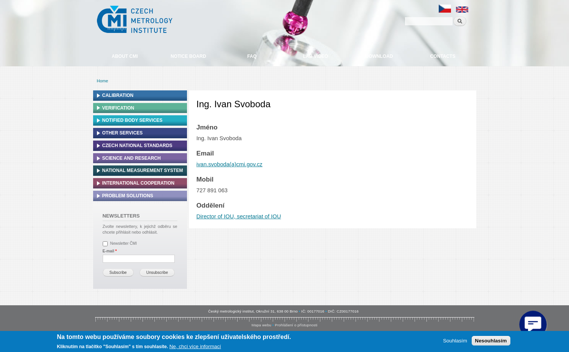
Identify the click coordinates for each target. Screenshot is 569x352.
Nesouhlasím (491, 341)
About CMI (125, 56)
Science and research (131, 158)
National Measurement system (142, 170)
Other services (122, 133)
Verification (118, 108)
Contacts (443, 56)
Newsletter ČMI (123, 243)
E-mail (110, 251)
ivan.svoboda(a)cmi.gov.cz (229, 164)
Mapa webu (261, 325)
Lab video (315, 56)
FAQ (252, 56)
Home (102, 81)
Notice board (188, 56)
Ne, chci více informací (195, 346)
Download (379, 56)
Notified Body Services (132, 120)
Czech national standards (137, 145)
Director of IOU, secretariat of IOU (239, 216)
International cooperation (138, 183)
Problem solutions (127, 195)
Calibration (118, 95)
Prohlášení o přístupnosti (296, 325)
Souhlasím (455, 341)
